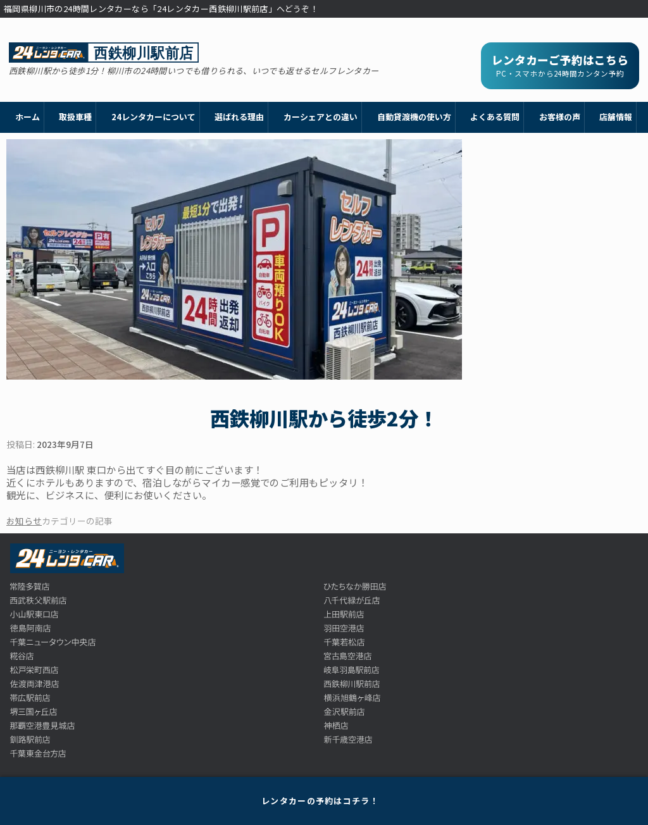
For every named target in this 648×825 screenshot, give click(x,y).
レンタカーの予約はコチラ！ (320, 801)
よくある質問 (495, 117)
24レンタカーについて (153, 117)
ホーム (27, 117)
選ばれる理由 (239, 117)
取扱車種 (75, 117)
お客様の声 (559, 117)
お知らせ (24, 520)
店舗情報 (615, 117)
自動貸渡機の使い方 (414, 117)
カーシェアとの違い (321, 117)
